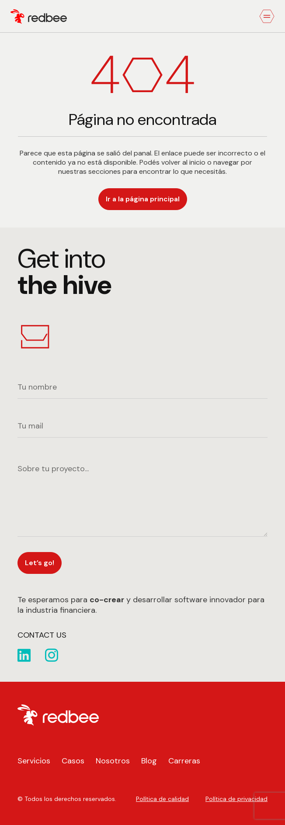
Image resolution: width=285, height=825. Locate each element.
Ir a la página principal (143, 199)
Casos (73, 761)
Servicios (33, 761)
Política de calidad (162, 799)
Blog (149, 761)
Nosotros (113, 761)
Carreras (184, 761)
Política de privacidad (236, 799)
